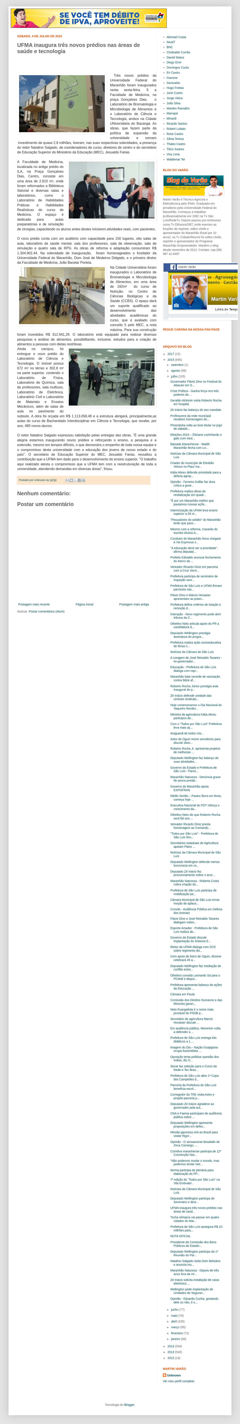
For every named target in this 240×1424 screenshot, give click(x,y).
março (175, 1327)
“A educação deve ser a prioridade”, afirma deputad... (194, 549)
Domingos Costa (178, 67)
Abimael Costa (176, 37)
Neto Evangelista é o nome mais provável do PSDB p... (192, 1011)
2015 (171, 359)
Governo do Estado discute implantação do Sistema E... (190, 939)
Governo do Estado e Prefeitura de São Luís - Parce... (193, 769)
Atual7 (171, 42)
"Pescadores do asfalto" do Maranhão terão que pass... (195, 521)
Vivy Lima (173, 154)
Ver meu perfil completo (178, 1381)
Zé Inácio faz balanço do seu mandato (195, 410)
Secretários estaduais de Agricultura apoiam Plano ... (194, 844)
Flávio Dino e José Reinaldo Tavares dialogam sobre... (194, 920)
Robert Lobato (176, 128)
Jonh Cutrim (175, 93)
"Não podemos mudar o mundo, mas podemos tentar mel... (194, 1162)
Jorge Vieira (175, 98)
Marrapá (172, 113)
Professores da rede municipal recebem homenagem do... (190, 417)
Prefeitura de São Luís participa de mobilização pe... (193, 892)
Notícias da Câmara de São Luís (192, 652)
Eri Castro (173, 72)
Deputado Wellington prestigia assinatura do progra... (190, 634)
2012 (171, 1358)
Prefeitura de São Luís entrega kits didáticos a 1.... (193, 1039)
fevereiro (177, 1333)
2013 (171, 1352)
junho (175, 1309)
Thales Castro (176, 144)
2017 (171, 354)
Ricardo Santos (177, 123)
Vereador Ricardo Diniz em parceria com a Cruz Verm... (194, 568)
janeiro (176, 1339)
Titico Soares (175, 149)
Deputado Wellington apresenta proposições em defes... (191, 1124)
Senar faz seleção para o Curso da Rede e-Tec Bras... (193, 1068)
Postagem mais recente (34, 604)
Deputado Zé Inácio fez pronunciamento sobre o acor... (192, 873)
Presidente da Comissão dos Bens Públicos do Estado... (193, 1243)
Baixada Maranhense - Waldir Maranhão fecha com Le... (190, 445)
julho (174, 376)
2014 (171, 1346)
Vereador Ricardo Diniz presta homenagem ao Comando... (190, 826)
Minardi (172, 118)
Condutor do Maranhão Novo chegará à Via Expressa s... (195, 540)
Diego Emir (174, 62)
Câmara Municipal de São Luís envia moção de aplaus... (194, 901)
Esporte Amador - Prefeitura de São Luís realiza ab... (194, 929)
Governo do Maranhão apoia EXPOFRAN (189, 788)
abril (174, 1321)
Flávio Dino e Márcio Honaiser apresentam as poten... (190, 596)
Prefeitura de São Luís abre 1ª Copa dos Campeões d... (194, 1077)
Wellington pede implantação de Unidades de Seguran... (191, 1291)
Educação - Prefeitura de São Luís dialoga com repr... (193, 668)
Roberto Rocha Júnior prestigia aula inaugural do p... (194, 688)
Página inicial (84, 604)
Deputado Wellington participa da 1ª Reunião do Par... (194, 1253)
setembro (177, 365)
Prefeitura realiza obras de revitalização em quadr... (188, 493)
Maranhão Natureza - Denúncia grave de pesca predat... (195, 778)
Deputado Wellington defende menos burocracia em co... (195, 863)
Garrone (172, 77)
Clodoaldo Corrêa (178, 52)
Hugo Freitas (175, 88)
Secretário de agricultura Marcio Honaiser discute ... (191, 1020)
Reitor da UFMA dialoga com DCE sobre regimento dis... (193, 948)
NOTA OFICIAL (180, 1236)
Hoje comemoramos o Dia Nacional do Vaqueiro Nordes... (196, 706)
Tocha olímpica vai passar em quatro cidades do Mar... (194, 1219)
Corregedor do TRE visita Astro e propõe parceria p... (192, 1096)
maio (174, 1315)
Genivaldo (173, 83)
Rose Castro (175, 134)
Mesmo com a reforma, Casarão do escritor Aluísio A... (194, 531)
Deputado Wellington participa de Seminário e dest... (192, 1200)
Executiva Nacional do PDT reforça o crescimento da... (194, 807)
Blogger (129, 1404)
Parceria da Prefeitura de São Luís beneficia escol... (193, 1086)
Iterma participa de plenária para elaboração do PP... (192, 1171)
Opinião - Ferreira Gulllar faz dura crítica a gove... (192, 483)
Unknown (174, 1375)
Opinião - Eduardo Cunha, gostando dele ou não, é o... (194, 1300)
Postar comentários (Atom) (46, 611)
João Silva (174, 103)
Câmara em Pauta (182, 994)
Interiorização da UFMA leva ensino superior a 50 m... (194, 512)
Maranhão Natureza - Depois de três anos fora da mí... (194, 1272)
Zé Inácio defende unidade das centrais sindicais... (191, 697)
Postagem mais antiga (134, 604)
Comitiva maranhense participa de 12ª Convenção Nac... (195, 1153)
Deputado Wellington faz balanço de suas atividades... (194, 759)
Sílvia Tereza (175, 139)
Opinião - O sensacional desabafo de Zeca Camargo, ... (195, 1143)
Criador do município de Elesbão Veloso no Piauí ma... (192, 464)
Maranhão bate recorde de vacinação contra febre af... (195, 678)
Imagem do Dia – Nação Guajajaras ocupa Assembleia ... (194, 1049)
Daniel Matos (175, 57)
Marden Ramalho (178, 108)
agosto (176, 370)
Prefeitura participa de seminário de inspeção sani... (194, 578)
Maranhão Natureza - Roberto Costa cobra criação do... (194, 882)
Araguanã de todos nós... (187, 733)
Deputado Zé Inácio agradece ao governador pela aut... (192, 1105)
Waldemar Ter (176, 159)
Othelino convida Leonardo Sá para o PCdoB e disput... (195, 977)
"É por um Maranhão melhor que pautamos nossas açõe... (192, 502)
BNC (170, 47)
